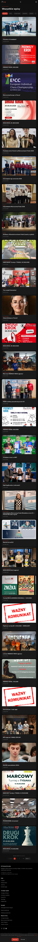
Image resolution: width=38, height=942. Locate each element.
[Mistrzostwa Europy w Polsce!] (19, 86)
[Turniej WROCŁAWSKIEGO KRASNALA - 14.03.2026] (19, 589)
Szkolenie (31, 13)
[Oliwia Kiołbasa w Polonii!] (19, 309)
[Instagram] (4, 928)
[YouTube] (6, 928)
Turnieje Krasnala (5, 918)
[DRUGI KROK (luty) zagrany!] (19, 561)
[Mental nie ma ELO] (19, 533)
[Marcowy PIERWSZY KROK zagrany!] (19, 364)
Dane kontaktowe (5, 910)
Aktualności (25, 13)
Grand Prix (3, 897)
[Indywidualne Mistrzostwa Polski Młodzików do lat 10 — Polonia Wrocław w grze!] (19, 505)
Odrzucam (23, 939)
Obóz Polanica (4, 922)
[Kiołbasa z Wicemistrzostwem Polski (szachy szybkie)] (19, 225)
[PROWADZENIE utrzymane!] (19, 811)
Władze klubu (4, 882)
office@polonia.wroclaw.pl (7, 907)
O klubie (3, 880)
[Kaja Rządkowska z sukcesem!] (19, 476)
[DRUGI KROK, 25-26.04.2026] (19, 114)
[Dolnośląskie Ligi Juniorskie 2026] (19, 169)
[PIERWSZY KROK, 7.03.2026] (19, 672)
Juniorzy (3, 884)
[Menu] (36, 2)
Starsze (28, 858)
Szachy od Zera (4, 924)
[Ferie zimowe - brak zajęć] (19, 700)
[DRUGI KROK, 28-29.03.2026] (19, 336)
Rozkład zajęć (4, 887)
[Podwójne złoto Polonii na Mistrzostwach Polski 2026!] (19, 141)
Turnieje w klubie (17, 13)
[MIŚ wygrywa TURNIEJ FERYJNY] (19, 728)
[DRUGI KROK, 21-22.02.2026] (19, 839)
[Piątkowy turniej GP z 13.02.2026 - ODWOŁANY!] (19, 616)
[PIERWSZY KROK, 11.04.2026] (19, 420)
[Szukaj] (20, 2)
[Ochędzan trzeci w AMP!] (19, 448)
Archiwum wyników (5, 895)
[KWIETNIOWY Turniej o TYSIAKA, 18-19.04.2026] (19, 253)
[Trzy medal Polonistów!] (19, 281)
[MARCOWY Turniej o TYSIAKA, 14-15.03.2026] (19, 784)
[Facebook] (1, 928)
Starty (10, 13)
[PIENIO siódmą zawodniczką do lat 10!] (19, 392)
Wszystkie (5, 13)
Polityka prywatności (5, 913)
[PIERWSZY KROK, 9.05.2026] (19, 58)
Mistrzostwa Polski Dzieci (6, 920)
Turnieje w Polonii (5, 893)
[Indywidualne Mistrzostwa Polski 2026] (19, 197)
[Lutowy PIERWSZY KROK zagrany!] (19, 644)
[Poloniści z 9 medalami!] (19, 30)
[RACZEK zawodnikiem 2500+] (19, 756)
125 (23, 858)
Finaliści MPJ (3, 901)
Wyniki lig (3, 899)
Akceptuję (15, 939)
